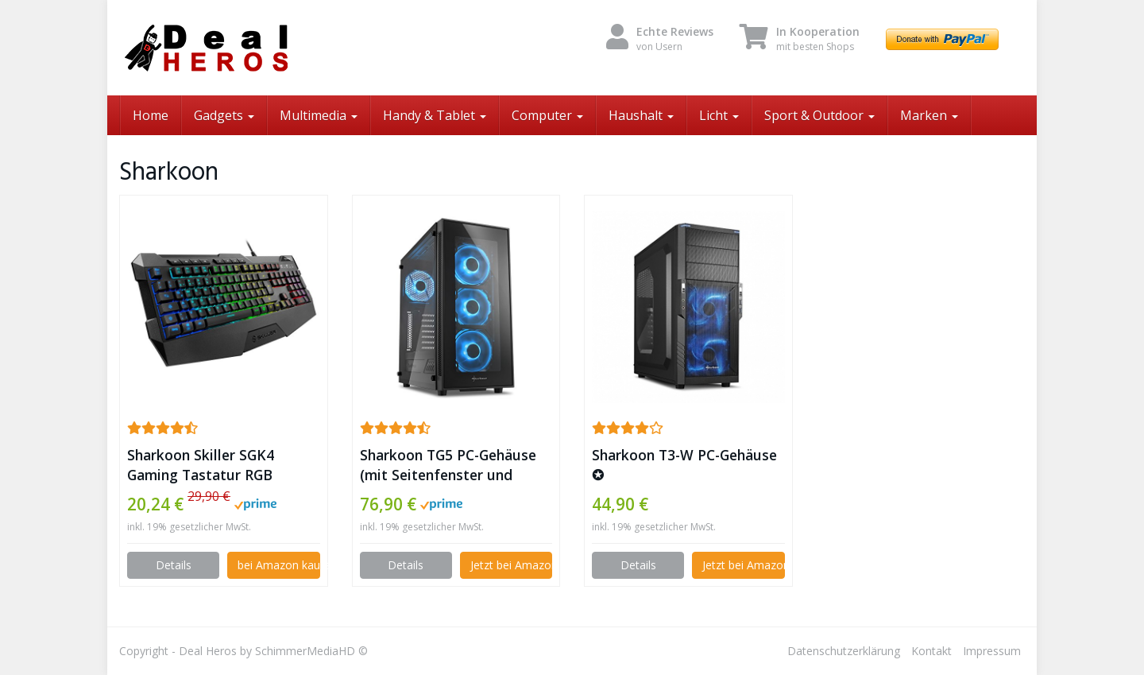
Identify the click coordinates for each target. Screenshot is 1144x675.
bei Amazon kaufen (278, 564)
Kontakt (931, 650)
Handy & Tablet (434, 115)
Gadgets (224, 115)
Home (150, 115)
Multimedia (319, 115)
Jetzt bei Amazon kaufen (511, 564)
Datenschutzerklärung (843, 650)
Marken (929, 115)
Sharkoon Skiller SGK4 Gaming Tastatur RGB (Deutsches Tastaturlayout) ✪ (220, 465)
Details (173, 564)
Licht (719, 115)
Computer (547, 115)
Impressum (992, 650)
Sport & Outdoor (819, 115)
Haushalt (641, 115)
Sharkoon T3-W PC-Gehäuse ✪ (684, 464)
